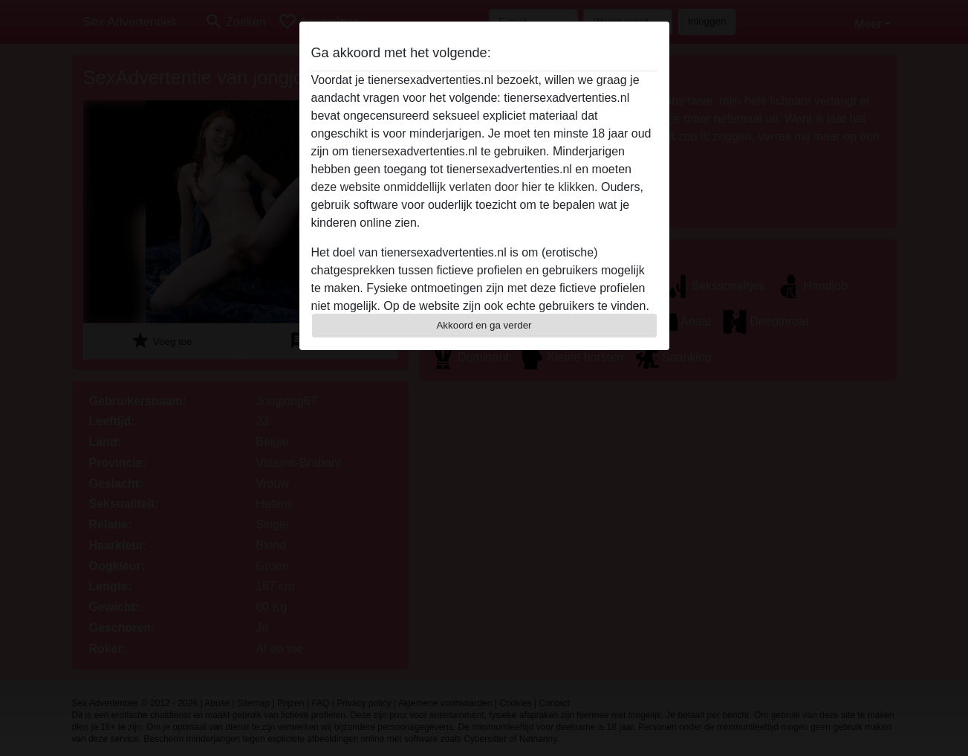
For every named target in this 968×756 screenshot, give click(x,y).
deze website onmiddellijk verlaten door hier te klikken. (454, 187)
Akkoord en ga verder (483, 325)
